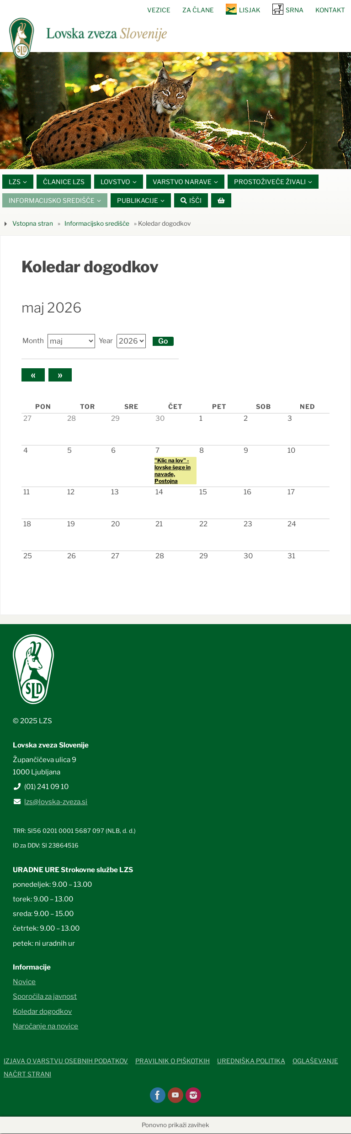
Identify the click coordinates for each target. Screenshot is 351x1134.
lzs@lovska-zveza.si (55, 801)
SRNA (294, 10)
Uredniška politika (251, 1061)
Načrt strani (27, 1074)
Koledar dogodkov (42, 1011)
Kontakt (330, 10)
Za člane (198, 10)
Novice (24, 981)
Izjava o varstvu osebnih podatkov (66, 1061)
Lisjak (250, 10)
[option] (175, 110)
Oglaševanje (315, 1061)
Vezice (158, 10)
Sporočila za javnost (45, 996)
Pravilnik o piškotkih (172, 1061)
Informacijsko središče (96, 223)
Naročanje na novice (45, 1026)
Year (106, 341)
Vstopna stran (32, 223)
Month (33, 341)
